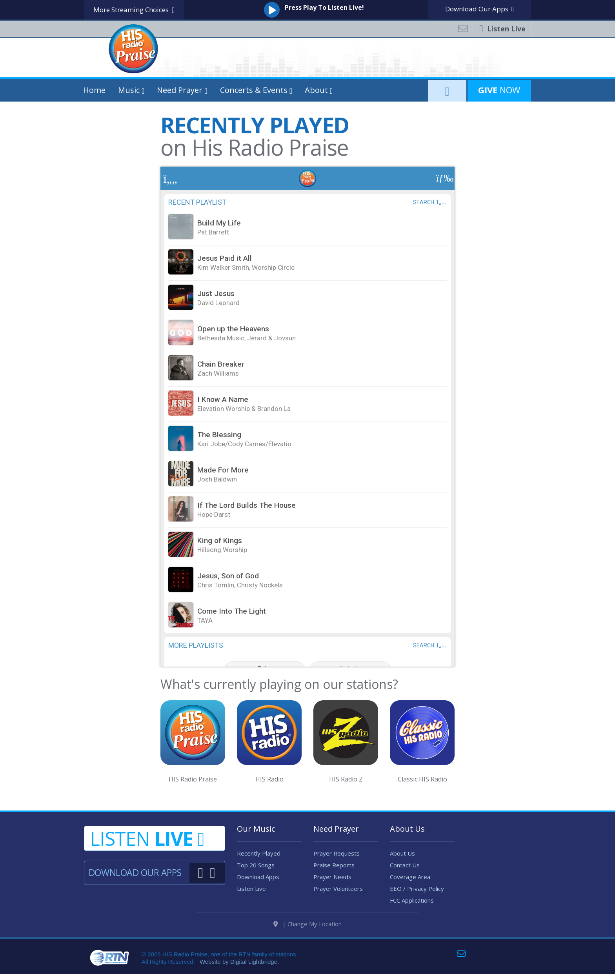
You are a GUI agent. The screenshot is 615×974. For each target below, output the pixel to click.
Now (499, 90)
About (316, 90)
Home (94, 90)
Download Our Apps (135, 872)
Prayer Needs (332, 877)
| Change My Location (307, 923)
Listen (147, 838)
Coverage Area (410, 877)
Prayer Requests (336, 853)
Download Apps (479, 8)
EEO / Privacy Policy (417, 888)
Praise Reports (334, 865)
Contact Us (405, 865)
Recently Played (258, 853)
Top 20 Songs (256, 865)
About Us (402, 853)
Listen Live (251, 888)
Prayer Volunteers (338, 888)
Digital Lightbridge (253, 961)
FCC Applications (412, 900)
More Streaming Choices (134, 10)
